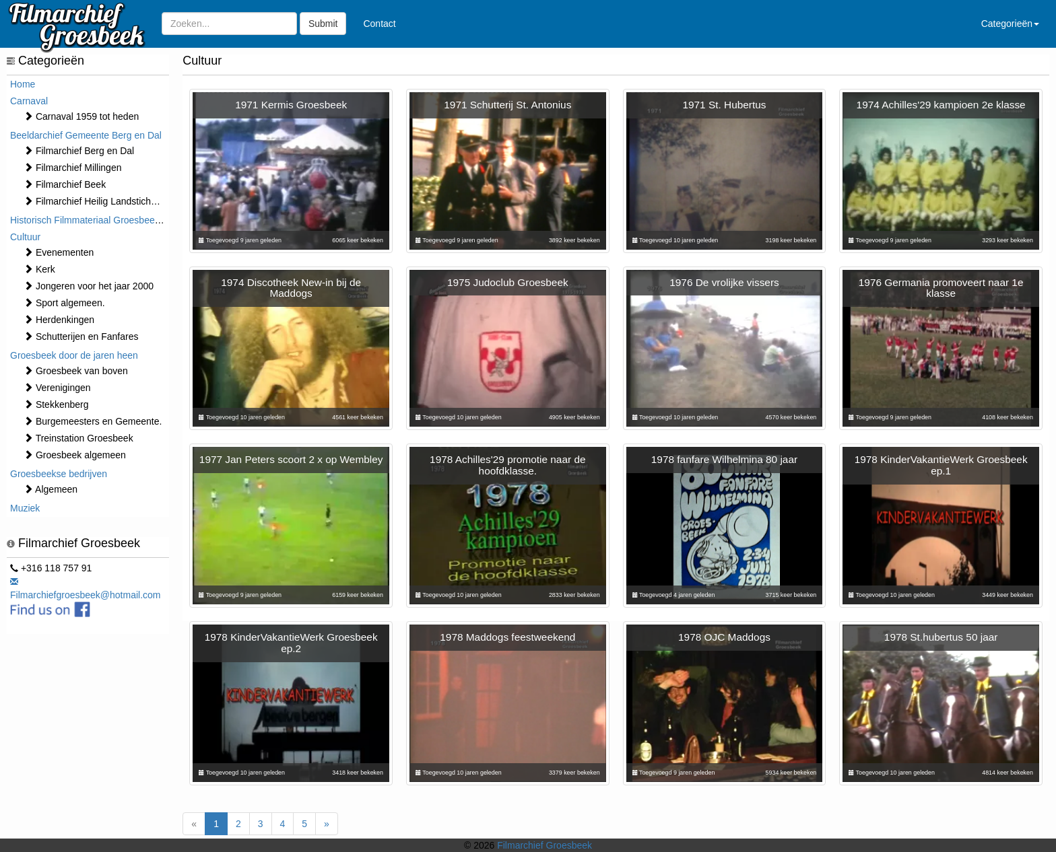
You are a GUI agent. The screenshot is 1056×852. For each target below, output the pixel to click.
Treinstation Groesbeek (78, 438)
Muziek (25, 508)
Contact (379, 23)
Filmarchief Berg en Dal (79, 150)
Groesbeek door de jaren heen (74, 355)
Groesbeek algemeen (75, 455)
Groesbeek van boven (76, 370)
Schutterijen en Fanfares (81, 336)
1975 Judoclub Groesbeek (507, 282)
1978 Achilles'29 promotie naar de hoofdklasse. (507, 465)
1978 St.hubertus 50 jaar (941, 637)
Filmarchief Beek (65, 184)
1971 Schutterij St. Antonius (507, 104)
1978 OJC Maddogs (724, 637)
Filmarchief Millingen (72, 167)
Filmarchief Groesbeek (544, 845)
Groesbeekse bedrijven (58, 473)
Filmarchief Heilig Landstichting (95, 201)
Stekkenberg (56, 404)
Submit (323, 23)
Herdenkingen (59, 319)
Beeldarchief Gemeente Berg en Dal (86, 135)
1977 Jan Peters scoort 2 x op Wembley (291, 459)
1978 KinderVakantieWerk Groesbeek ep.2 (291, 642)
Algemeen (50, 489)
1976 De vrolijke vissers (724, 282)
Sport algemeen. (64, 302)
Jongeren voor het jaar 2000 (89, 286)
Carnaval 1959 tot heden (81, 116)
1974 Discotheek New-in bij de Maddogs (291, 288)
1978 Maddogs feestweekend (507, 637)
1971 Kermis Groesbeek (291, 104)
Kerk (39, 269)
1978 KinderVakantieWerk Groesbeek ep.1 (941, 465)
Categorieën (1010, 23)
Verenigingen (57, 387)
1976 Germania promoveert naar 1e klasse (941, 288)
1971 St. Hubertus (724, 104)
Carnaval (29, 101)
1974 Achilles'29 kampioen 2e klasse (941, 104)
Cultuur (25, 237)
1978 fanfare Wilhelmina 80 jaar (724, 459)
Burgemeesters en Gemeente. (93, 421)
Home (22, 84)
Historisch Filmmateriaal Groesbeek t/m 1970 (104, 220)
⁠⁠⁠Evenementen (59, 252)
